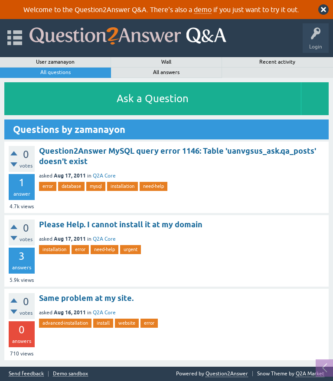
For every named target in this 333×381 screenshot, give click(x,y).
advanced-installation (65, 323)
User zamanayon (55, 62)
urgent (130, 249)
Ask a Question (153, 98)
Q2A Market (310, 374)
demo (203, 9)
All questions (55, 72)
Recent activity (277, 62)
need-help (153, 186)
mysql (96, 186)
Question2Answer (227, 374)
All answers (166, 72)
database (71, 186)
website (126, 323)
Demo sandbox (70, 374)
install (103, 323)
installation (122, 186)
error (47, 186)
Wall (166, 62)
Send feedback (26, 374)
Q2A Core (104, 176)
